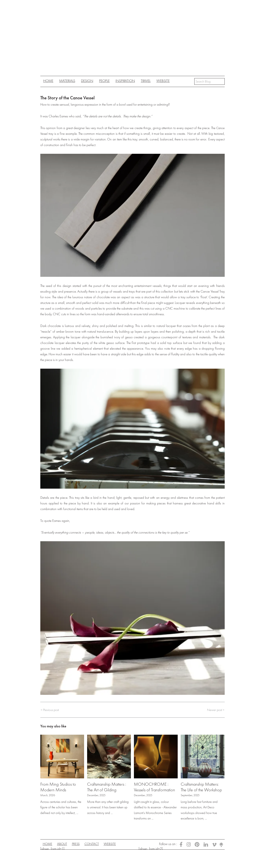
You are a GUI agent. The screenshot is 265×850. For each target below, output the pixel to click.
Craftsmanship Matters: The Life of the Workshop (202, 787)
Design (87, 80)
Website (163, 80)
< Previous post (50, 710)
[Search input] (209, 81)
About (64, 844)
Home (48, 80)
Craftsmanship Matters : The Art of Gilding (107, 787)
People (104, 80)
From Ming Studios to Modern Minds (58, 787)
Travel (146, 80)
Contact (98, 844)
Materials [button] (67, 80)
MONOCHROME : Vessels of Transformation (155, 787)
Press (80, 844)
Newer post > (215, 710)
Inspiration (125, 80)
